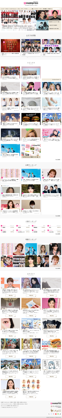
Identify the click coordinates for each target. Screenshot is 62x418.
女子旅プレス (50, 8)
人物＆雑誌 (45, 8)
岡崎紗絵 (35, 227)
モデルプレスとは (6, 402)
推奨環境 (14, 402)
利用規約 (11, 402)
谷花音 (19, 227)
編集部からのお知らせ (23, 402)
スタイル (6, 8)
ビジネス (25, 8)
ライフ (22, 8)
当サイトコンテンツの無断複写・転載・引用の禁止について (10, 405)
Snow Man (51, 231)
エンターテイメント (13, 8)
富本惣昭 (35, 231)
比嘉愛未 (4, 231)
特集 (32, 8)
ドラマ (40, 8)
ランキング (36, 8)
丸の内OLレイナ (21, 231)
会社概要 (2, 402)
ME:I (50, 227)
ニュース (2, 8)
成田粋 (4, 227)
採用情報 (18, 402)
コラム (19, 8)
